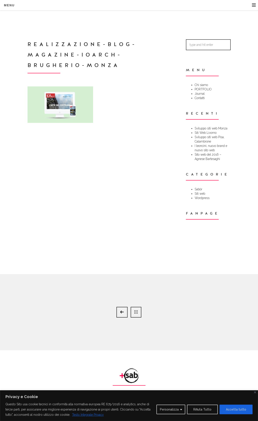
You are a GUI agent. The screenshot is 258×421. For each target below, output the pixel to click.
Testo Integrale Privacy (88, 414)
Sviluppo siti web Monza (211, 128)
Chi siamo (201, 85)
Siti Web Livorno (205, 132)
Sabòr (198, 189)
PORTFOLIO (203, 89)
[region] (129, 405)
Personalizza (169, 409)
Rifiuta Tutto (202, 409)
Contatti (200, 98)
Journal (200, 93)
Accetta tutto (236, 409)
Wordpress (202, 198)
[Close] (255, 392)
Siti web (200, 193)
